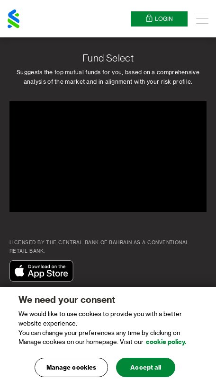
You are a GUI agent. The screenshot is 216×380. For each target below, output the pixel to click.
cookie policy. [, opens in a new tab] (166, 344)
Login (159, 19)
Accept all (145, 370)
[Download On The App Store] (43, 271)
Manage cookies (71, 370)
